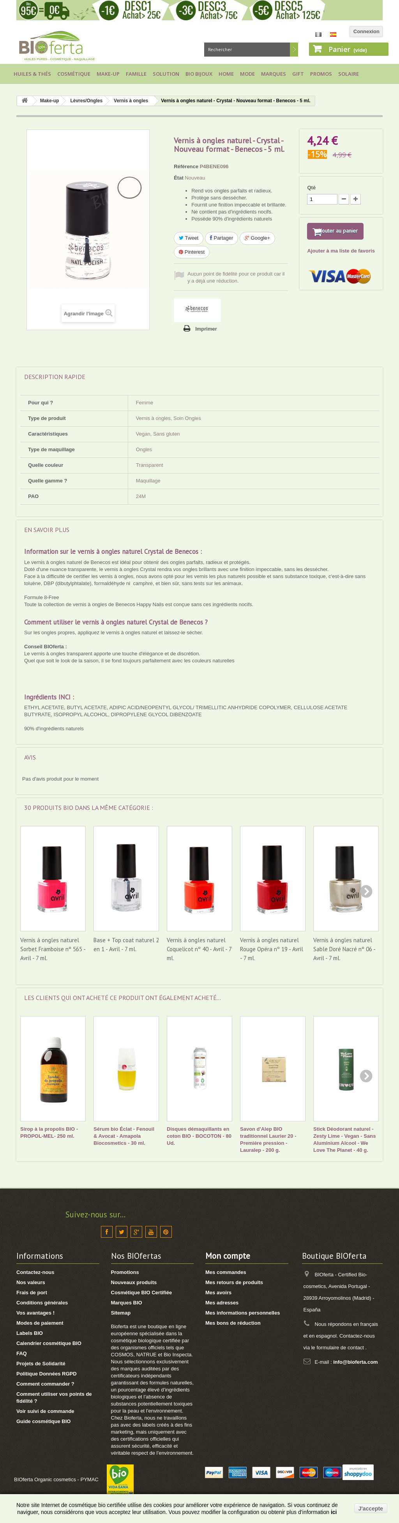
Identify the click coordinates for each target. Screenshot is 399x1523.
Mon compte (227, 1256)
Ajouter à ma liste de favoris (340, 261)
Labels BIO (29, 1333)
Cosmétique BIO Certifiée (141, 1292)
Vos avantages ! (35, 1313)
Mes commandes (225, 1272)
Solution (166, 73)
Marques (273, 73)
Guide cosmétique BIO (43, 1421)
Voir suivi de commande (45, 1411)
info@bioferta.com (355, 1362)
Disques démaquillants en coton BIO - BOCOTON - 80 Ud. (199, 1136)
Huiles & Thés (32, 73)
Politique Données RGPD (46, 1374)
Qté (311, 187)
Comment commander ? (45, 1384)
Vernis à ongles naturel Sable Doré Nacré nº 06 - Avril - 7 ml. (344, 949)
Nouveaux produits (134, 1282)
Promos (321, 73)
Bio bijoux (198, 73)
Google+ (257, 238)
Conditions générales (42, 1303)
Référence (186, 166)
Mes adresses (221, 1303)
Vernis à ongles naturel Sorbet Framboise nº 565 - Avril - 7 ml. (52, 949)
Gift (298, 73)
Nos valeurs (30, 1282)
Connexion (366, 31)
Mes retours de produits (234, 1282)
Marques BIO (126, 1303)
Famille (136, 73)
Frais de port (31, 1292)
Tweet (188, 238)
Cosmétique (73, 73)
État (179, 178)
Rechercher (294, 50)
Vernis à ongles (131, 100)
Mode (247, 73)
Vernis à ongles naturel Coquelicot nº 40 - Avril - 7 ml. (199, 949)
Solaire (348, 73)
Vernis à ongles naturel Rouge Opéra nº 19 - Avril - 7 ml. (271, 949)
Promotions (125, 1272)
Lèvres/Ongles (86, 100)
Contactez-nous (35, 1272)
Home (226, 73)
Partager (221, 238)
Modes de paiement (40, 1323)
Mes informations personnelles (242, 1313)
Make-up (108, 73)
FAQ (21, 1353)
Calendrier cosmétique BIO (48, 1343)
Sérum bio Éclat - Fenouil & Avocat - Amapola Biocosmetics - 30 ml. (124, 1136)
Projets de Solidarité (40, 1363)
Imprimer (206, 329)
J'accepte (370, 1508)
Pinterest (192, 252)
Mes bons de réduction (233, 1323)
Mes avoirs (218, 1292)
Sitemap (121, 1313)
